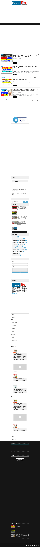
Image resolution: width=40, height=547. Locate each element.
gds (2, 66)
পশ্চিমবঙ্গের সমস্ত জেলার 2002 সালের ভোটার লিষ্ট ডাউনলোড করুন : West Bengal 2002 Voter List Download (22, 208)
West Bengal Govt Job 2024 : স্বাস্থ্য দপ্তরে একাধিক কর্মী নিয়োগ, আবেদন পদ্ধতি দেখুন (25, 78)
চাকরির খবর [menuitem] (13, 321)
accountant (15, 240)
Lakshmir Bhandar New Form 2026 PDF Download (19, 379)
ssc (13, 251)
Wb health (3, 77)
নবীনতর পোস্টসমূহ (5, 100)
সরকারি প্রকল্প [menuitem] (13, 328)
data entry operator (22, 242)
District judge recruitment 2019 (18, 238)
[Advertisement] (20, 14)
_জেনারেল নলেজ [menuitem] (14, 340)
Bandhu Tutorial (25, 544)
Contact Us (14, 439)
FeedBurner (22, 460)
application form (22, 240)
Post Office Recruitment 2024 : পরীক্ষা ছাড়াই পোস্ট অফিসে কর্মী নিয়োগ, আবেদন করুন (24, 67)
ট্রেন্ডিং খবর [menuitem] (13, 327)
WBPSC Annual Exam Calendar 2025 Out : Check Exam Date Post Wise (19, 390)
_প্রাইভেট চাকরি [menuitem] (13, 325)
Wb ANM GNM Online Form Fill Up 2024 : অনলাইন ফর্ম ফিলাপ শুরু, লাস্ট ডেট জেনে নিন (24, 55)
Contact (13, 317)
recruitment (22, 249)
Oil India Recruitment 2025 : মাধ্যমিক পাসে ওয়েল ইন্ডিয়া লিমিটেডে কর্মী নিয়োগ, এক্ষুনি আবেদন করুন (21, 223)
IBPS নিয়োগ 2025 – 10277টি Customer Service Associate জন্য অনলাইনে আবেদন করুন (21, 227)
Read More (14, 62)
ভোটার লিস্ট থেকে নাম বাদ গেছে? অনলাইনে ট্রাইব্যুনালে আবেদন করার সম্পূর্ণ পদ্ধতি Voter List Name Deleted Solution (19, 356)
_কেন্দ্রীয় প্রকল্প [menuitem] (13, 331)
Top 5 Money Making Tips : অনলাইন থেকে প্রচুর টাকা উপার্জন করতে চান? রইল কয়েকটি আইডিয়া (24, 90)
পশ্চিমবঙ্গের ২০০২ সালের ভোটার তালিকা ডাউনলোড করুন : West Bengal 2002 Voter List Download (22, 212)
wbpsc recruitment (16, 255)
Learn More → (14, 293)
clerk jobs (14, 242)
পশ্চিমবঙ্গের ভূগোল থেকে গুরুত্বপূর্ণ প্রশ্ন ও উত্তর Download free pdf (19, 190)
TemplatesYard (16, 544)
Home (13, 314)
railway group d (15, 249)
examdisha (21, 244)
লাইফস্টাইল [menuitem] (13, 334)
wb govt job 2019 (19, 251)
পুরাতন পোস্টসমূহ (35, 100)
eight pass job (15, 244)
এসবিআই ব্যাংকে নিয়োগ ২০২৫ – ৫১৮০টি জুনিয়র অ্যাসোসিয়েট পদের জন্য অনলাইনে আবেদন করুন (22, 218)
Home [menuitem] (12, 319)
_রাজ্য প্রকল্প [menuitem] (13, 330)
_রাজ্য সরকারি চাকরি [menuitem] (14, 324)
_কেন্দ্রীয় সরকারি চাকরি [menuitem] (14, 322)
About (13, 315)
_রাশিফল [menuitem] (12, 337)
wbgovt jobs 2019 (15, 253)
